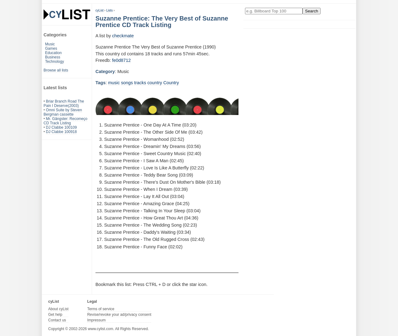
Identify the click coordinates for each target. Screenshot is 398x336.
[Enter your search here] (274, 11)
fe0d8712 (121, 60)
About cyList (58, 309)
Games (51, 48)
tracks (140, 82)
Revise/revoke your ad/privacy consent (119, 314)
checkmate (123, 35)
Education (53, 53)
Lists (109, 10)
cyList (99, 10)
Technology (54, 61)
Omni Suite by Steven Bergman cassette (63, 112)
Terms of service (100, 309)
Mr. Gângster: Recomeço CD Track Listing (65, 121)
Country (171, 82)
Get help (55, 314)
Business (52, 57)
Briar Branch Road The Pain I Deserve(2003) (64, 103)
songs (127, 82)
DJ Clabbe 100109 (61, 127)
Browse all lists (56, 70)
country (154, 82)
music (114, 82)
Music (50, 44)
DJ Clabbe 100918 (61, 132)
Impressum (96, 320)
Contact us (57, 320)
